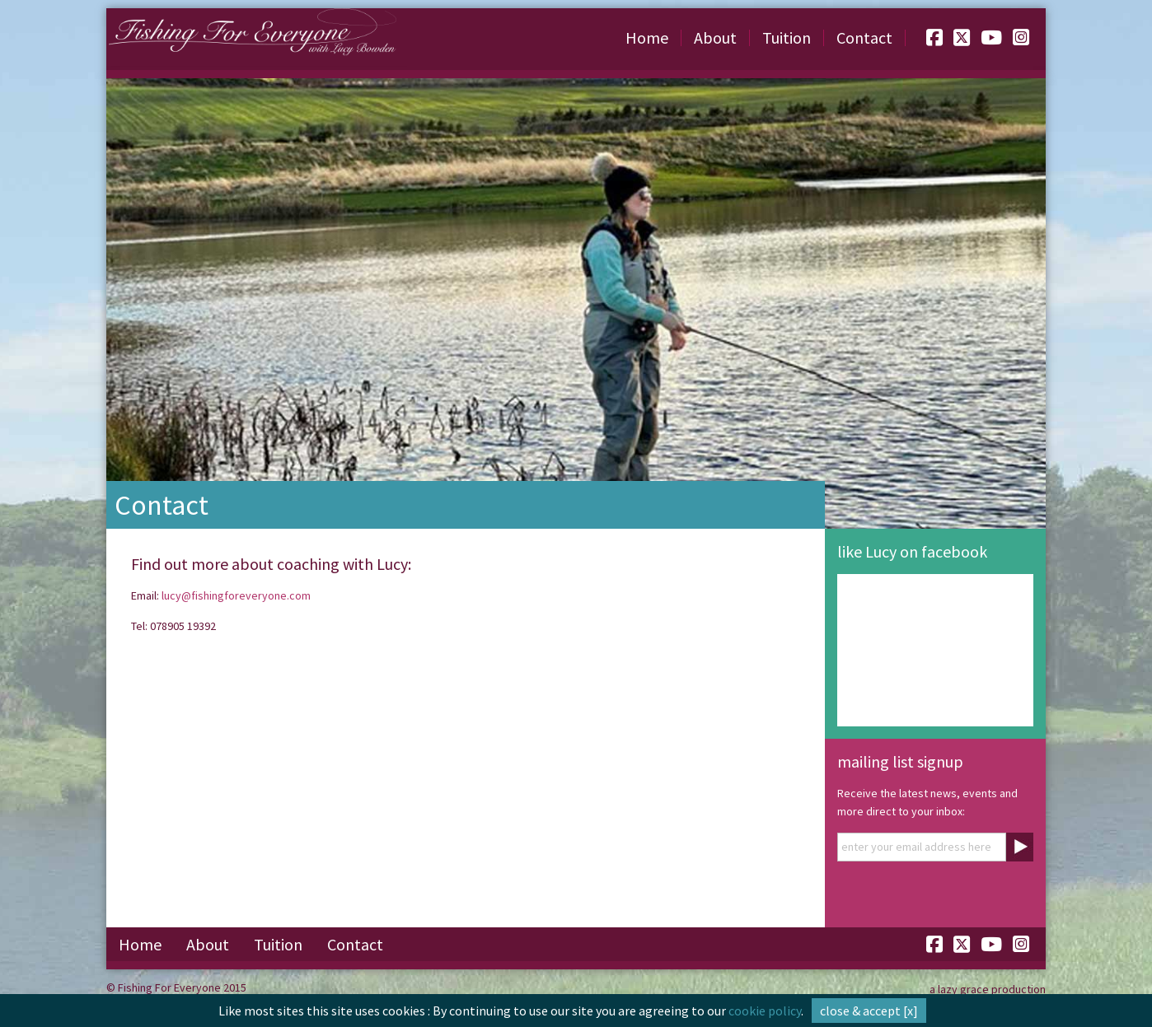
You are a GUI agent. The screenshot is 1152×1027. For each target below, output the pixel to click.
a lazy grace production (988, 989)
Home (646, 37)
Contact (864, 37)
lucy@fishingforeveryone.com (236, 595)
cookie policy (764, 1010)
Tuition (786, 37)
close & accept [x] (869, 1010)
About (715, 37)
